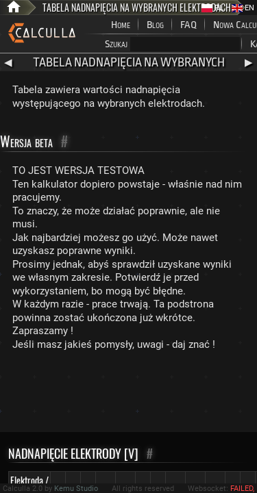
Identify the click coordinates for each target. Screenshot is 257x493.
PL (212, 7)
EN (243, 7)
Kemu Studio (76, 488)
